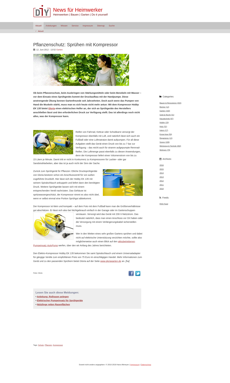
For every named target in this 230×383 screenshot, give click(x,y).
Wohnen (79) (165, 150)
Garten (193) (165, 111)
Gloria (51, 108)
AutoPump (52, 245)
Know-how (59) (166, 134)
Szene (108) (165, 142)
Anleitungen (51, 25)
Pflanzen (48, 345)
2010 (162, 189)
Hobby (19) (164, 122)
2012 (162, 181)
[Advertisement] (70, 123)
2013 (162, 177)
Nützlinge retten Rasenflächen (53, 304)
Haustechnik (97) (166, 119)
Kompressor (58, 345)
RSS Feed (164, 204)
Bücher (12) (164, 107)
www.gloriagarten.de (110, 261)
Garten (59, 49)
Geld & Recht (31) (167, 115)
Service (75, 25)
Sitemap (101, 25)
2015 (162, 169)
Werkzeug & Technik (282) (170, 146)
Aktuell (38, 25)
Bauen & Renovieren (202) (170, 103)
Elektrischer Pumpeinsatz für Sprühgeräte (60, 300)
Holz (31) (163, 126)
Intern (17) (164, 130)
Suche (112, 25)
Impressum (88, 25)
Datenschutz (146, 365)
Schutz (41, 345)
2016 (162, 165)
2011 (162, 185)
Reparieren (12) (166, 138)
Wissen (64, 25)
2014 (162, 173)
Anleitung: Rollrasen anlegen (53, 296)
